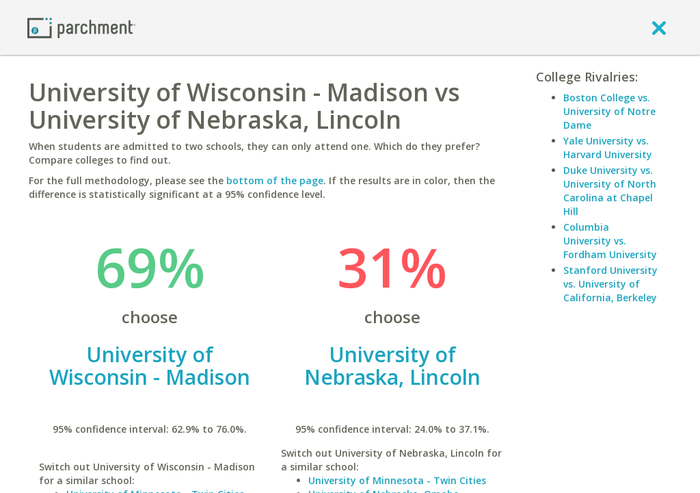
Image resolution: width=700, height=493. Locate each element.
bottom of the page (274, 180)
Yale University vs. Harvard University (607, 147)
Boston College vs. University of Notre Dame (609, 111)
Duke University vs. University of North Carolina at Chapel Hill (609, 191)
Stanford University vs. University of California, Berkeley (610, 284)
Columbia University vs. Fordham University (610, 240)
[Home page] (81, 27)
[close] (659, 27)
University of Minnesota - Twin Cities (397, 480)
